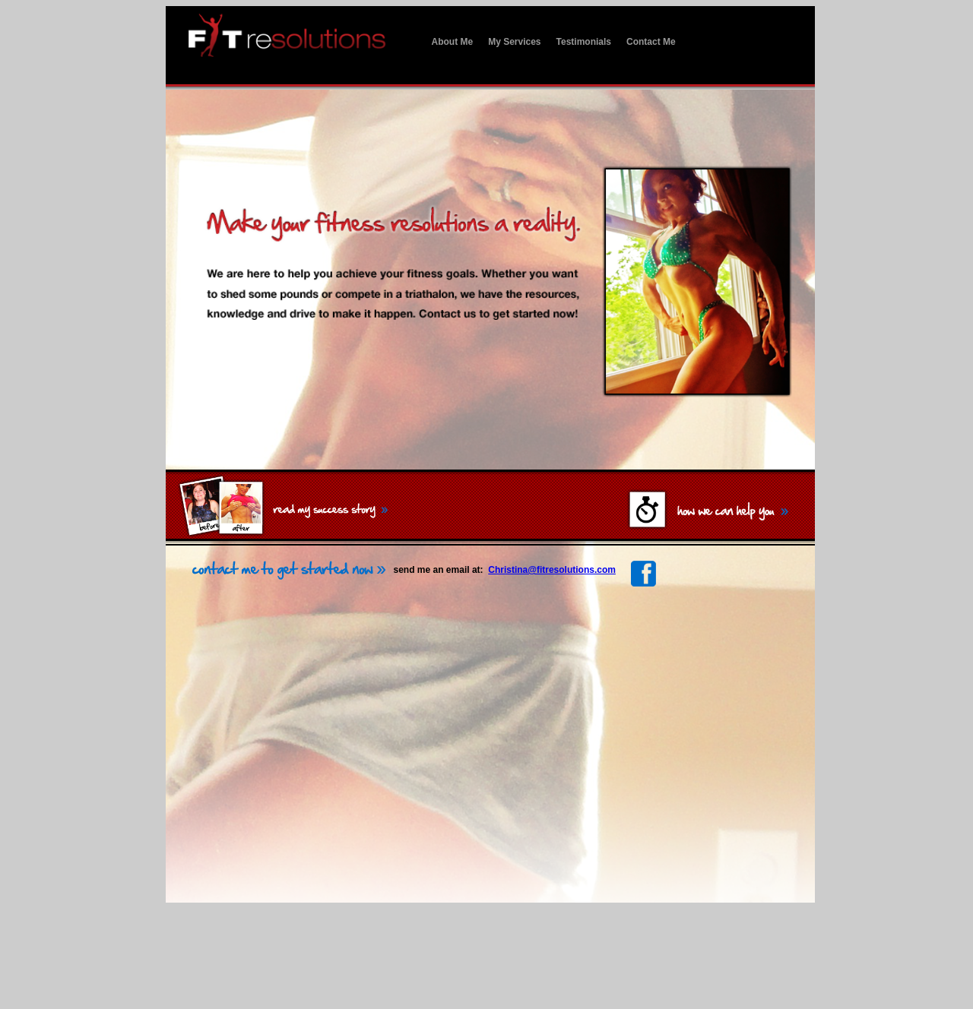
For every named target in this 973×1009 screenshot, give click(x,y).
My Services (514, 41)
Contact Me (651, 41)
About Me (453, 41)
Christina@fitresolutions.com (552, 570)
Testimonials (583, 41)
